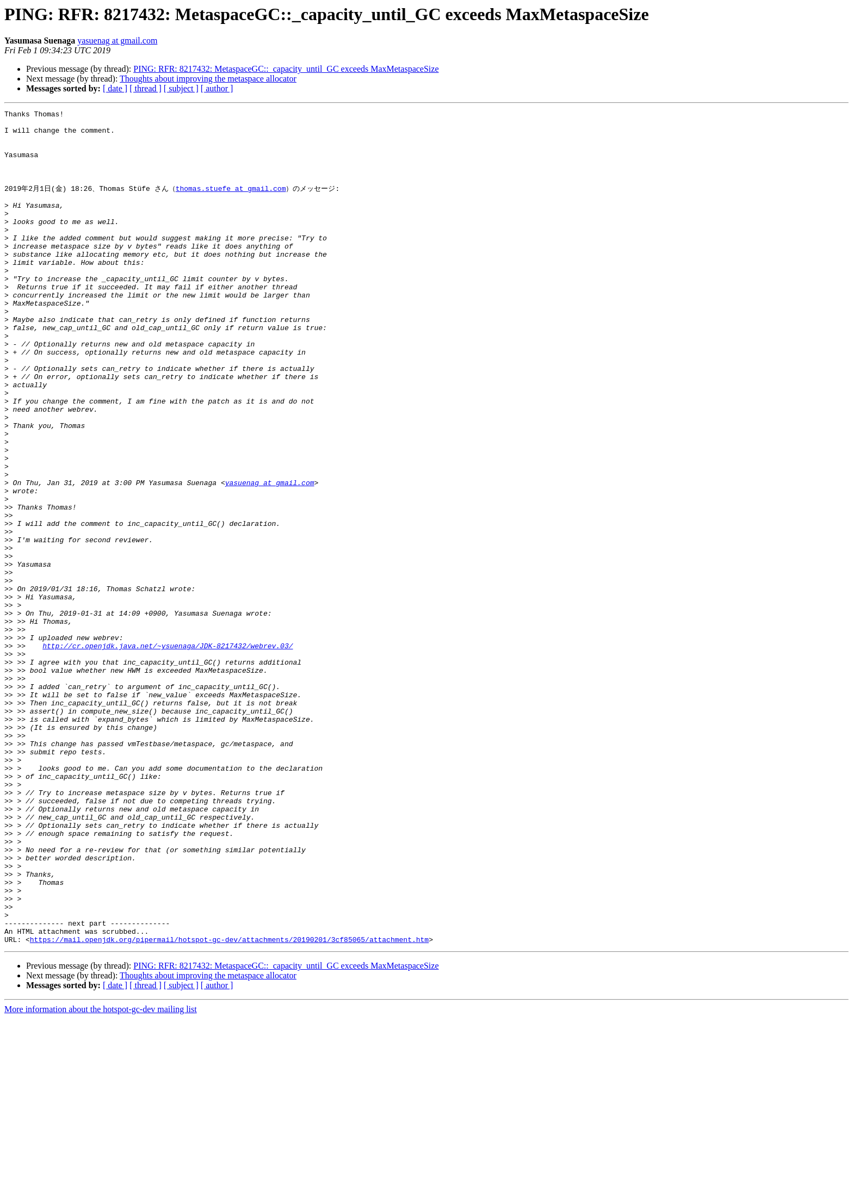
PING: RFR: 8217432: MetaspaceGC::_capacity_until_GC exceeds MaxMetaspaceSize (285, 68)
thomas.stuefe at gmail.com (231, 203)
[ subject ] (181, 88)
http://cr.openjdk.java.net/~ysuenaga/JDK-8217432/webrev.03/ (167, 752)
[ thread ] (145, 88)
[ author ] (217, 88)
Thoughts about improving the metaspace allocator (208, 78)
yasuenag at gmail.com (117, 40)
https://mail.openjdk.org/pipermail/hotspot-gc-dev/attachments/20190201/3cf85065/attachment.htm (229, 1104)
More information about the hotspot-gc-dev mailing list (100, 1174)
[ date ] (115, 88)
